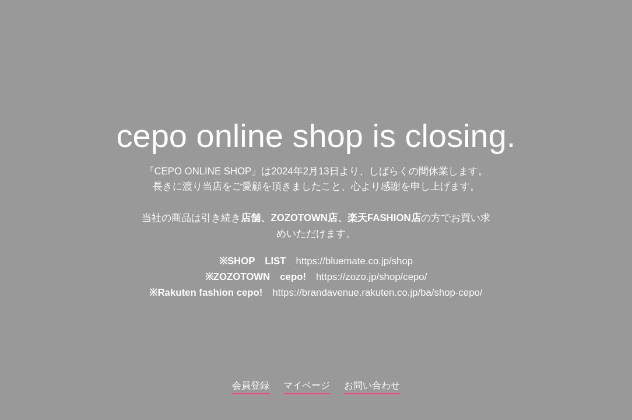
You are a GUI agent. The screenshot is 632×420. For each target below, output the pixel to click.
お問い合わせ (372, 385)
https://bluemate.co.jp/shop (354, 262)
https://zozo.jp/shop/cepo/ (371, 277)
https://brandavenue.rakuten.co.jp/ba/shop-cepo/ (377, 293)
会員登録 (250, 385)
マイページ (306, 385)
